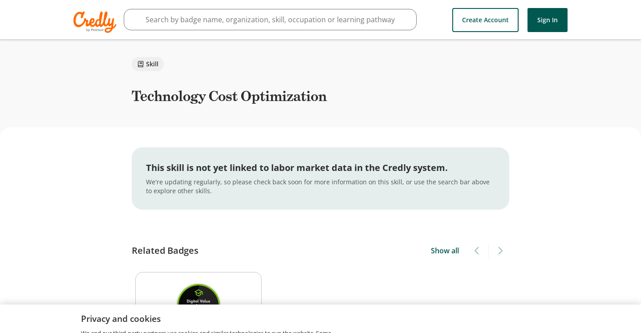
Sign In (547, 20)
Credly (96, 22)
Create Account (485, 20)
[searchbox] (270, 19)
